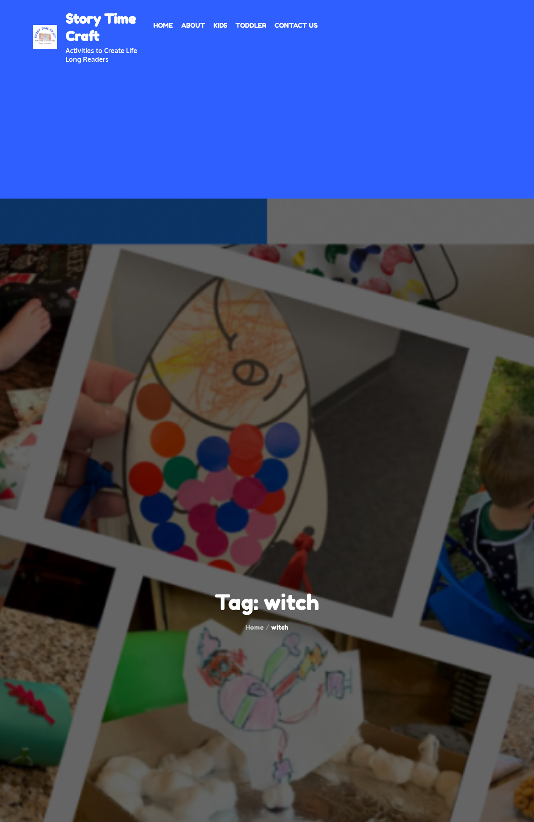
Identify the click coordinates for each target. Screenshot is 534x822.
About (193, 25)
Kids (220, 25)
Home (163, 25)
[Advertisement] (267, 126)
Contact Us (296, 25)
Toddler (250, 25)
